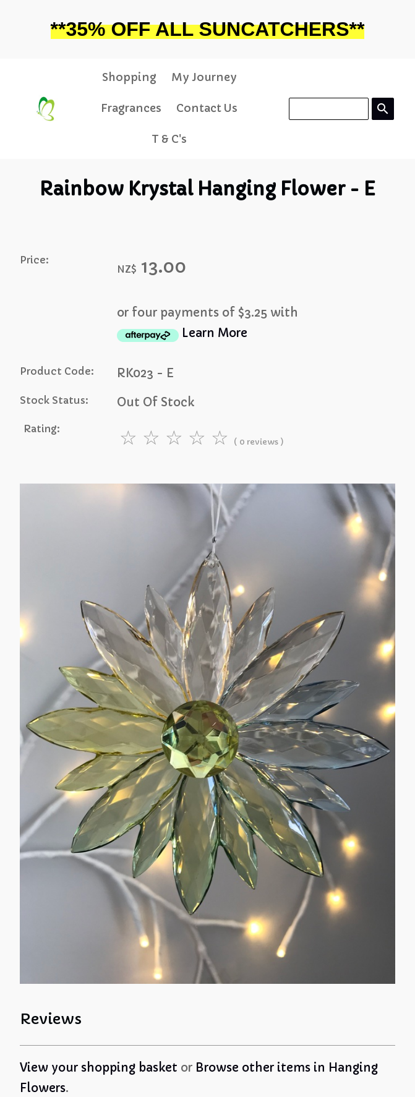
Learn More (214, 333)
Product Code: (57, 371)
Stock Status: (54, 400)
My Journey (204, 77)
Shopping (129, 77)
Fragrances (131, 108)
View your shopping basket (99, 1068)
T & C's (169, 139)
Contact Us (206, 108)
